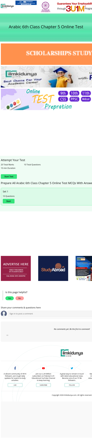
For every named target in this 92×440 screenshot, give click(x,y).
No (19, 298)
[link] (26, 3)
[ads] (16, 268)
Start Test (8, 176)
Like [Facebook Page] (15, 385)
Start (8, 201)
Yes (9, 298)
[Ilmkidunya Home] (7, 6)
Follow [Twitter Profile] (72, 385)
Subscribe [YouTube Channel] (43, 385)
